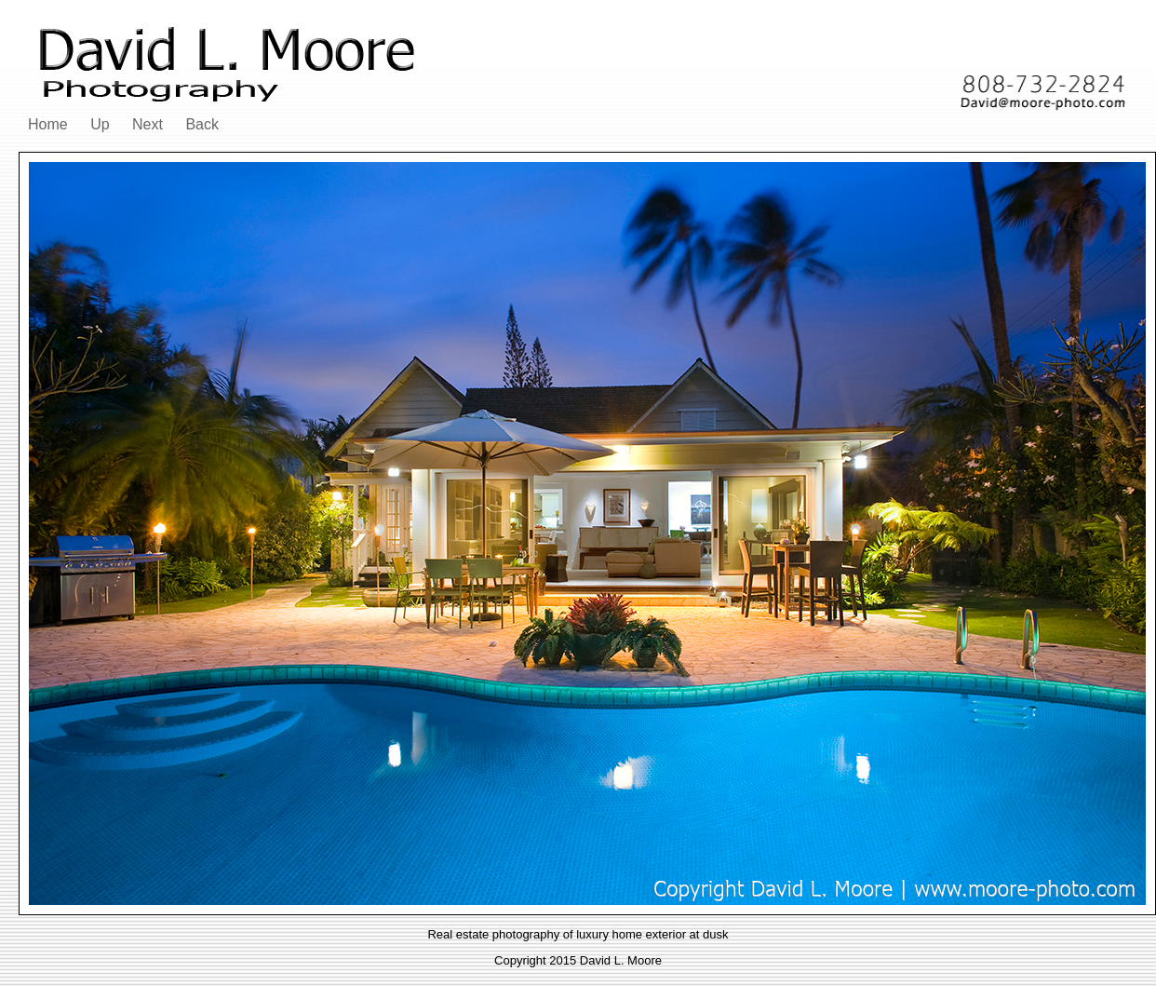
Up (99, 124)
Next (147, 124)
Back (202, 124)
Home (48, 124)
